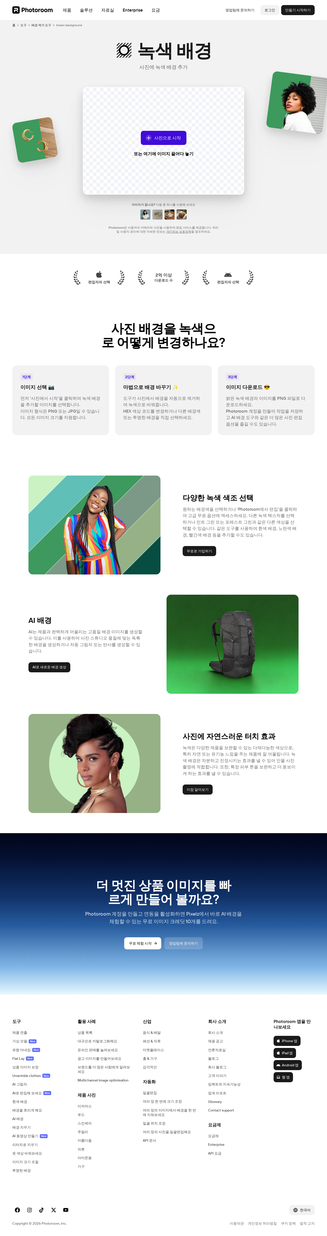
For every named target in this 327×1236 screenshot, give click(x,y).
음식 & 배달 (152, 1032)
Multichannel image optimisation (103, 1080)
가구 (81, 1166)
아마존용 (85, 1158)
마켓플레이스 (153, 1050)
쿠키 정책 (288, 1223)
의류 (81, 1149)
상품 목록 (85, 1032)
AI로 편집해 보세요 (31, 1093)
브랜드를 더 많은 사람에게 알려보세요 (104, 1069)
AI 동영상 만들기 (30, 1136)
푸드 (81, 1114)
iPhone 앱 (286, 1041)
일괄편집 (150, 1093)
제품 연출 (19, 1032)
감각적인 (150, 1067)
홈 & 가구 (150, 1058)
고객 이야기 (217, 1075)
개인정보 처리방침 (262, 1223)
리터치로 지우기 (25, 1144)
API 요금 (214, 1153)
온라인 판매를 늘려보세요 (98, 1050)
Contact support (221, 1110)
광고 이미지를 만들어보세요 (99, 1058)
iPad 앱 (284, 1053)
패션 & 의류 (152, 1041)
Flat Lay (23, 1058)
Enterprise (216, 1144)
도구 (23, 25)
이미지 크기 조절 (25, 1162)
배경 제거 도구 (41, 25)
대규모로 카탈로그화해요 (97, 1041)
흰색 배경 (19, 1101)
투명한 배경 (21, 1170)
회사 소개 (215, 1032)
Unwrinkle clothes (31, 1075)
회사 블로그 (217, 1067)
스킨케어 (85, 1123)
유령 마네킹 (26, 1050)
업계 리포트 (217, 1093)
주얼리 (83, 1132)
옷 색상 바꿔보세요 (27, 1153)
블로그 (213, 1058)
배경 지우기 (21, 1127)
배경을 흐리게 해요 (27, 1110)
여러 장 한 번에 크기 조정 (162, 1101)
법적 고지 (307, 1223)
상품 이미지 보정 (25, 1067)
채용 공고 (215, 1041)
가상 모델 (24, 1041)
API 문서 (149, 1140)
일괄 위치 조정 (154, 1123)
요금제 (213, 1136)
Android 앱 (287, 1065)
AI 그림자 (19, 1084)
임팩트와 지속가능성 (224, 1084)
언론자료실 (217, 1050)
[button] (40, 1021)
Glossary (215, 1101)
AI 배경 (17, 1119)
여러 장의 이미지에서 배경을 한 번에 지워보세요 (169, 1112)
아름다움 (85, 1140)
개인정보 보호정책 (178, 231)
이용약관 (237, 1223)
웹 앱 (283, 1077)
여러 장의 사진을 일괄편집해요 (167, 1132)
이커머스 (85, 1106)
